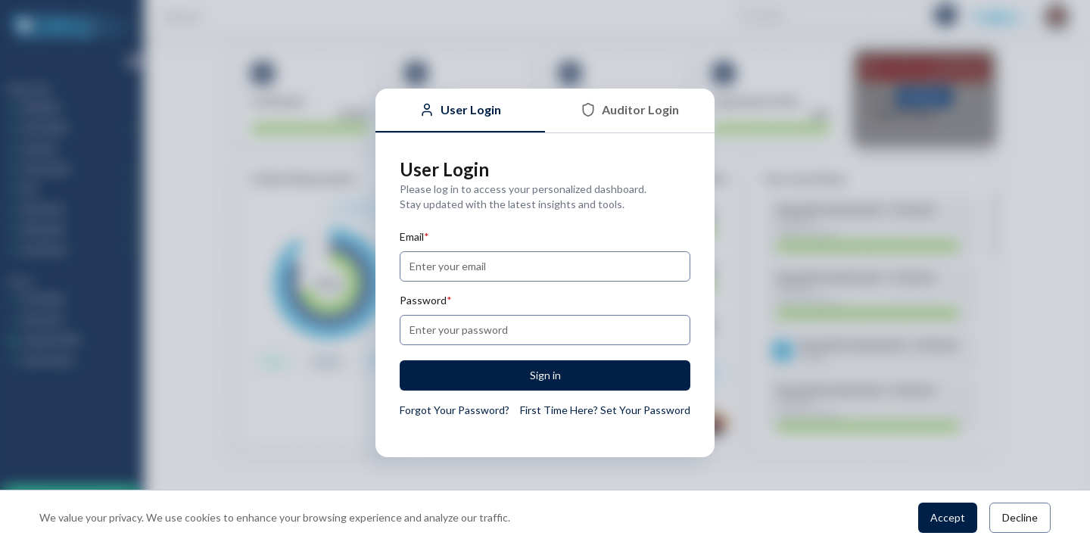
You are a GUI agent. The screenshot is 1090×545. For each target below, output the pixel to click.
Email (414, 236)
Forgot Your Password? (454, 409)
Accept (947, 517)
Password (426, 300)
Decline (1020, 517)
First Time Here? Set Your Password (605, 409)
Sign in (545, 375)
